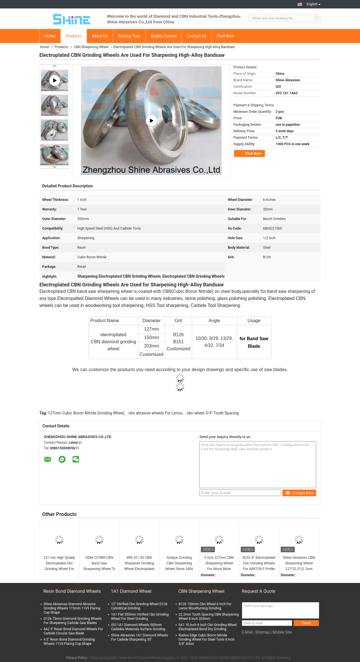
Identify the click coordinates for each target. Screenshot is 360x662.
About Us (100, 36)
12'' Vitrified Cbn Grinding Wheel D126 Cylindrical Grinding (139, 606)
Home (50, 36)
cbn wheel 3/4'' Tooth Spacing (213, 413)
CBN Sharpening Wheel (91, 47)
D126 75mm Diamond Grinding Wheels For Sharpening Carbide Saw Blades (73, 621)
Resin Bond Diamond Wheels (72, 591)
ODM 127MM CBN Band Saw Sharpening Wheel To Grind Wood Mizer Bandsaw (99, 564)
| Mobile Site (281, 632)
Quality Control (164, 36)
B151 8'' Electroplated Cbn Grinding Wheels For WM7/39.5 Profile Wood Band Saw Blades (259, 564)
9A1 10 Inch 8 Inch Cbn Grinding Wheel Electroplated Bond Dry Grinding (208, 627)
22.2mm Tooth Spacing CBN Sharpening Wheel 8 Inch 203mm (209, 616)
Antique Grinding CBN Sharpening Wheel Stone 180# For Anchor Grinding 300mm (179, 564)
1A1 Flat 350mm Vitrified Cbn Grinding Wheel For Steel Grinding (140, 616)
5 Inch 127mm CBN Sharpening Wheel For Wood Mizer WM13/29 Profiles (219, 564)
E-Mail (247, 632)
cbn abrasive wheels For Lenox (155, 413)
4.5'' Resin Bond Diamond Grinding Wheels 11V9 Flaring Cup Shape (69, 642)
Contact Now (299, 493)
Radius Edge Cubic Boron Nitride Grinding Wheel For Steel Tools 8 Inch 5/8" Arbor (206, 639)
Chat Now (225, 36)
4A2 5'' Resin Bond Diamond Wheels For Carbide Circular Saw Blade (73, 631)
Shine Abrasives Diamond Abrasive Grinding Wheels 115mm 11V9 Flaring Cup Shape (72, 608)
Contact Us (196, 36)
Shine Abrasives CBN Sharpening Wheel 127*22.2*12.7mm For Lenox (299, 564)
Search (317, 18)
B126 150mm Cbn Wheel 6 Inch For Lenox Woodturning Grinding (205, 606)
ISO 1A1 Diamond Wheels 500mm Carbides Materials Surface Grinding (138, 627)
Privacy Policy (76, 658)
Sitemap (262, 632)
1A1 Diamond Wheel (131, 591)
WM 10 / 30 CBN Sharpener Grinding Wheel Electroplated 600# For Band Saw (139, 564)
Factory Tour (129, 36)
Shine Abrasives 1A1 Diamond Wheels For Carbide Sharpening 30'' (139, 637)
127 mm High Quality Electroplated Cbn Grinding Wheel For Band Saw (59, 564)
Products (74, 36)
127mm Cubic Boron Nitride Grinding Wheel (86, 413)
